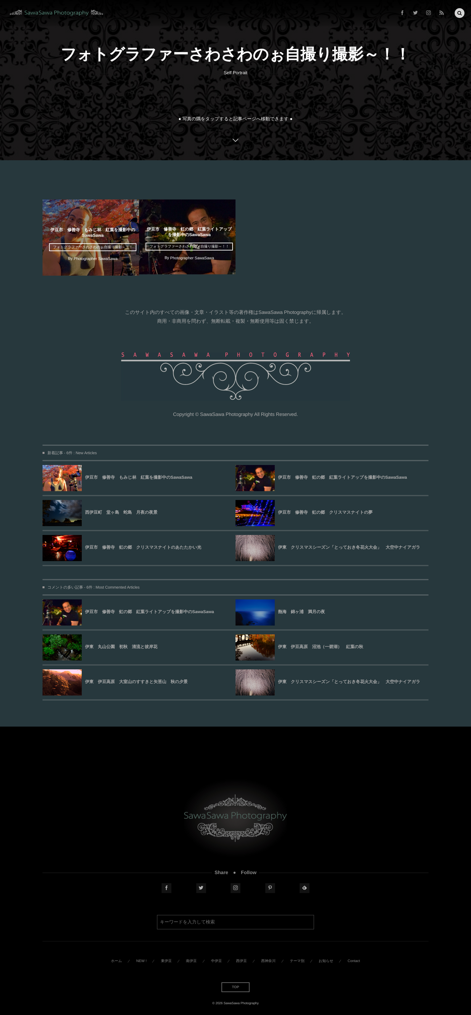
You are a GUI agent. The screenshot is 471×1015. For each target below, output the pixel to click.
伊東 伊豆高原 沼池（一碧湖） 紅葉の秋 (320, 646)
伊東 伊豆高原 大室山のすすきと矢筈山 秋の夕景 (136, 681)
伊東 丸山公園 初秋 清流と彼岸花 (121, 646)
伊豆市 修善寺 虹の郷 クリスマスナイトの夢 (325, 512)
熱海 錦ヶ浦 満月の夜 (301, 611)
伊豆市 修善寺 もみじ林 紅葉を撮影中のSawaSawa (138, 477)
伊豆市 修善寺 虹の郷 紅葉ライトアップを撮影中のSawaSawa (342, 477)
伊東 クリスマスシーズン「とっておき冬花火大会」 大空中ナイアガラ (349, 547)
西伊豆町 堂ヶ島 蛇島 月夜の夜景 (121, 512)
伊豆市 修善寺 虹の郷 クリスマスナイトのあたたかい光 (143, 547)
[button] (459, 12)
